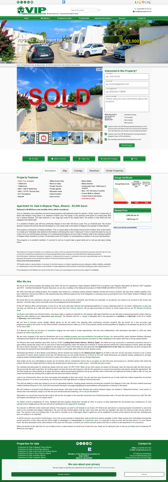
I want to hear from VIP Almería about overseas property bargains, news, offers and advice (125, 135)
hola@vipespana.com (143, 11)
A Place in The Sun (95, 355)
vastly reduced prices (34, 333)
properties (52, 330)
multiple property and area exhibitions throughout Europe (86, 336)
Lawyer (84, 316)
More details (127, 120)
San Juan (42, 386)
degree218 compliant (77, 404)
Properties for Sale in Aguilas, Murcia (32, 457)
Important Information (103, 18)
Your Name (110, 73)
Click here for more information (104, 468)
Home (26, 18)
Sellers (31, 314)
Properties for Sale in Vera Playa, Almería (33, 449)
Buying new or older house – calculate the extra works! (89, 363)
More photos (127, 123)
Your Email (110, 81)
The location (127, 117)
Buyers (22, 314)
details (133, 426)
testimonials (31, 377)
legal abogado (56, 316)
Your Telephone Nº (112, 89)
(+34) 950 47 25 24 (144, 9)
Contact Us (142, 18)
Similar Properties (114, 170)
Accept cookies (64, 474)
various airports (77, 308)
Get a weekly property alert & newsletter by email (123, 139)
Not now (144, 474)
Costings (78, 170)
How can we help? (112, 96)
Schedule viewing (128, 115)
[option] (60, 138)
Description (50, 170)
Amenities (94, 170)
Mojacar (33, 386)
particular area (92, 420)
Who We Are (45, 18)
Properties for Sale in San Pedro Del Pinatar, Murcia (37, 451)
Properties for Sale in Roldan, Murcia (31, 455)
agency (29, 324)
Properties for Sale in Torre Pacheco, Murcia (34, 453)
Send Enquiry (126, 145)
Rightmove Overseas (44, 357)
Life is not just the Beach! (88, 392)
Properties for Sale (64, 18)
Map (65, 170)
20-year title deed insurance (126, 395)
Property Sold (84, 18)
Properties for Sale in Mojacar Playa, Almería (34, 447)
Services (122, 18)
